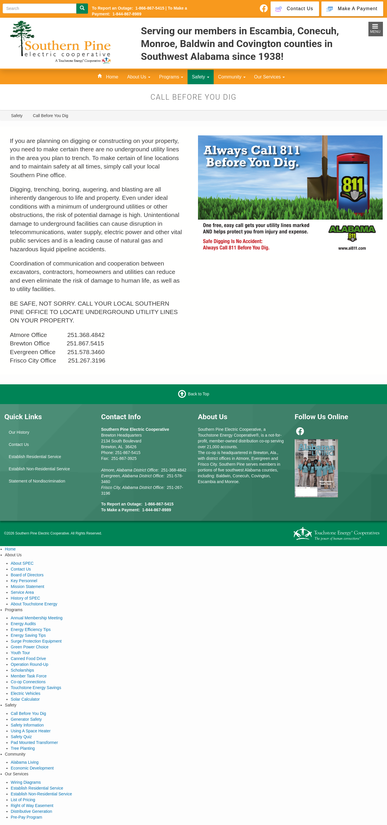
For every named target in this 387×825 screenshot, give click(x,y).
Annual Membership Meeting (36, 618)
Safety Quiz (21, 736)
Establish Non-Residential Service (39, 469)
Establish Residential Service (35, 456)
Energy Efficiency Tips (31, 629)
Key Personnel (24, 580)
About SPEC (22, 563)
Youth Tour (20, 652)
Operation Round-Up (29, 664)
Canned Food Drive (28, 658)
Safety (200, 76)
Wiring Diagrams (26, 782)
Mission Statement (27, 586)
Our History (19, 432)
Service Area (22, 592)
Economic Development (32, 768)
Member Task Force (28, 676)
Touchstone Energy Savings (36, 687)
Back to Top (198, 394)
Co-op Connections (28, 681)
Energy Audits (23, 623)
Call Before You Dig (28, 713)
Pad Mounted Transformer (34, 742)
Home (112, 76)
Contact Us (19, 444)
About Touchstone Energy (34, 604)
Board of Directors (27, 575)
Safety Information (27, 725)
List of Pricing (23, 799)
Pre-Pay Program (26, 817)
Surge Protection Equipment (36, 641)
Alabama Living (25, 762)
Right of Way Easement (32, 805)
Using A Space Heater (31, 731)
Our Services (269, 76)
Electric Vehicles (25, 693)
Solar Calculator (25, 699)
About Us (138, 76)
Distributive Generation (31, 811)
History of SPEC (25, 598)
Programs (171, 76)
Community (232, 76)
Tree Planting (23, 748)
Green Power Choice (29, 647)
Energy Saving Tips (28, 635)
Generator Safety (26, 719)
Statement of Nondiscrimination (37, 481)
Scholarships (22, 670)
